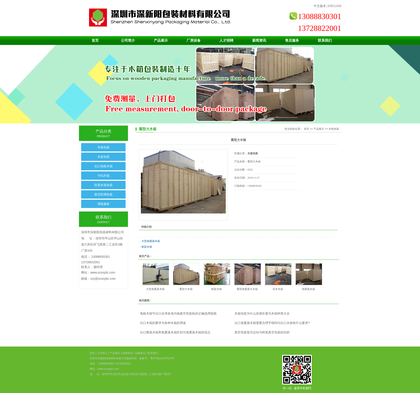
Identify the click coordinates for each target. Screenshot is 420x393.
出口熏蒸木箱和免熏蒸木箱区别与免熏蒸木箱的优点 (175, 332)
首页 (95, 40)
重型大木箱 (185, 289)
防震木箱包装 (103, 185)
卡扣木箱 (103, 175)
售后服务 (292, 40)
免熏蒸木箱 (308, 289)
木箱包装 (103, 147)
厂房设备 (194, 40)
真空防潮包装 (103, 194)
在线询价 (246, 196)
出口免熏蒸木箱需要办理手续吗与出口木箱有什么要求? (272, 323)
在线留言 (140, 353)
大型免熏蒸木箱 (151, 241)
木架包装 (103, 156)
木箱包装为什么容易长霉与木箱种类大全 (262, 313)
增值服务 (103, 204)
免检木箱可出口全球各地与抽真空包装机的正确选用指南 (178, 313)
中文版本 (320, 6)
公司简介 (128, 40)
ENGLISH (334, 6)
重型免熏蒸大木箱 (247, 289)
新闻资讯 (259, 40)
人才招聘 (226, 40)
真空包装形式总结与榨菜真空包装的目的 (262, 332)
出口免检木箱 (103, 166)
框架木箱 (147, 246)
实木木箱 (278, 289)
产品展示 (161, 40)
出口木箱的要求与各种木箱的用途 (163, 323)
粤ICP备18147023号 (162, 358)
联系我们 (325, 40)
